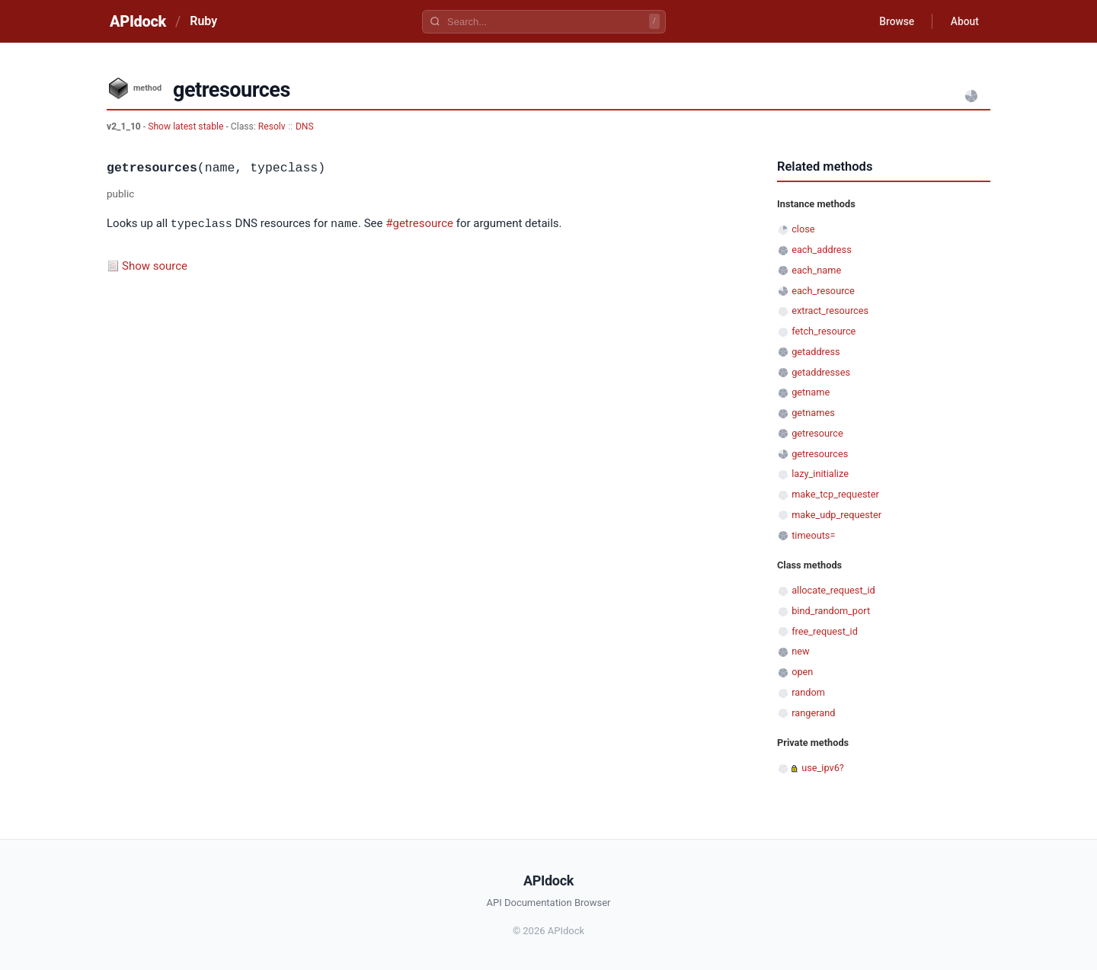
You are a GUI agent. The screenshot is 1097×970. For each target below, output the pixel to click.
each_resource (823, 290)
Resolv (272, 126)
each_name (816, 270)
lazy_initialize (820, 473)
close (803, 229)
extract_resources (830, 310)
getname (811, 392)
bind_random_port (831, 610)
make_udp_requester (836, 514)
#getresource (419, 224)
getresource (817, 433)
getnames (813, 412)
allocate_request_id (833, 590)
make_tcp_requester (835, 494)
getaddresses (821, 372)
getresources (820, 453)
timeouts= (813, 535)
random (808, 692)
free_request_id (825, 631)
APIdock (138, 21)
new (800, 651)
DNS (305, 126)
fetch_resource (824, 331)
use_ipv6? (822, 767)
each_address (822, 249)
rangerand (813, 713)
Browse (895, 21)
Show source (154, 265)
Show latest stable (186, 126)
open (802, 671)
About (963, 21)
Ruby (203, 21)
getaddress (816, 351)
